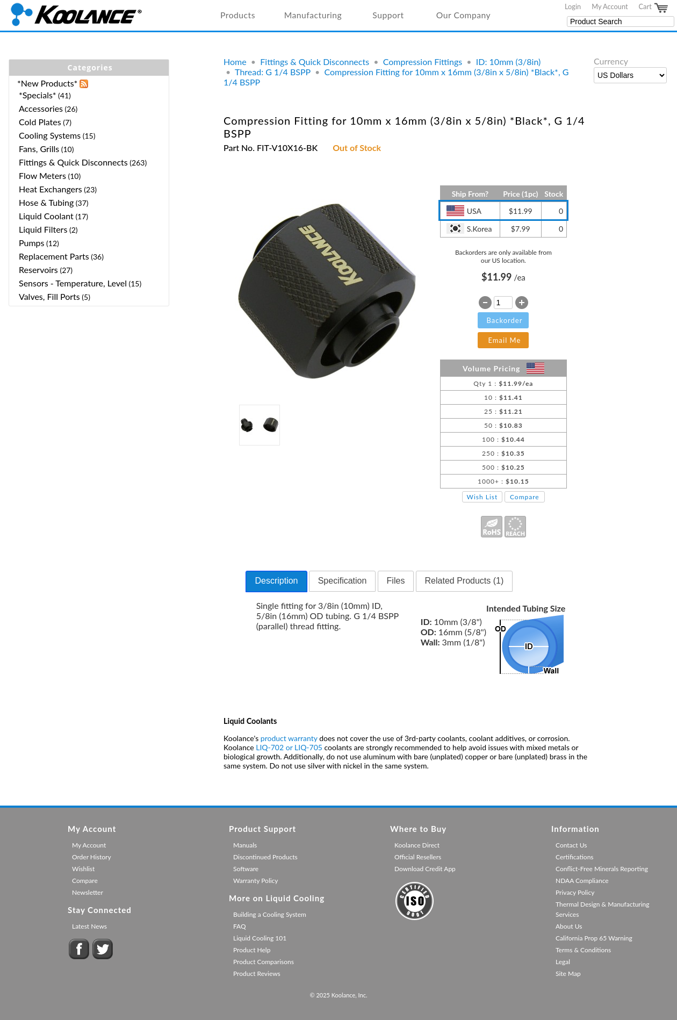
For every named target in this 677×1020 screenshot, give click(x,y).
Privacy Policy (575, 892)
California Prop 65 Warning (594, 938)
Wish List (482, 497)
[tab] (276, 581)
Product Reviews (256, 973)
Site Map (568, 973)
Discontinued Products (265, 857)
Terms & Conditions (583, 950)
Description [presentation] (276, 580)
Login (573, 6)
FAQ (239, 926)
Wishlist (83, 869)
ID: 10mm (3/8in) (508, 61)
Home (235, 61)
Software (245, 869)
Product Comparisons (263, 962)
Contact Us (571, 845)
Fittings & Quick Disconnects (314, 61)
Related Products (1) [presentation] (464, 580)
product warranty (289, 738)
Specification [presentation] (342, 580)
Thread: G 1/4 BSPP (273, 72)
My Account (610, 6)
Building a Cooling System (269, 914)
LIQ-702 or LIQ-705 (289, 747)
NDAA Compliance (582, 881)
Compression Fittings (422, 61)
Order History (91, 857)
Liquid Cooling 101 (259, 938)
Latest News (89, 926)
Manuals (245, 845)
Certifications (575, 857)
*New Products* (47, 83)
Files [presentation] (396, 580)
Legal (563, 962)
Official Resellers (417, 857)
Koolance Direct (417, 845)
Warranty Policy (255, 881)
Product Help (251, 950)
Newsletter (87, 892)
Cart (654, 8)
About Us (569, 926)
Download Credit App (425, 869)
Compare (524, 497)
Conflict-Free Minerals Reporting (602, 869)
